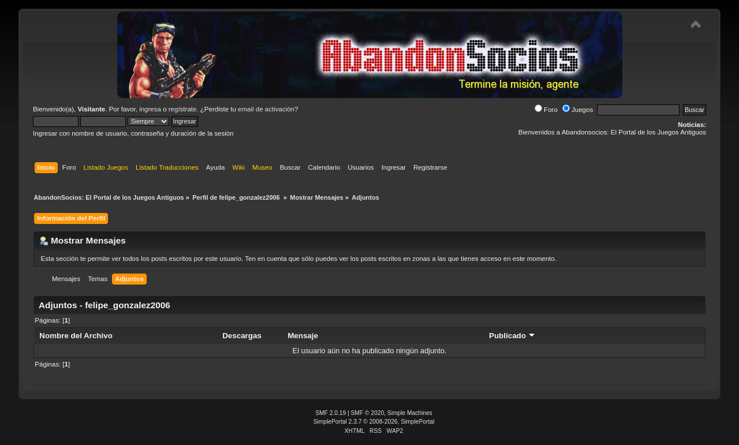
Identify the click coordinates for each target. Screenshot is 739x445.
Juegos (577, 109)
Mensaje (303, 335)
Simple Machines (409, 413)
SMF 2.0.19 (330, 413)
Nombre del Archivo (75, 335)
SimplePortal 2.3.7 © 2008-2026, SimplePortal (374, 421)
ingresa (150, 109)
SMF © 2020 (368, 413)
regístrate (183, 109)
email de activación (266, 109)
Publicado (512, 335)
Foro (546, 109)
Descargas (242, 335)
